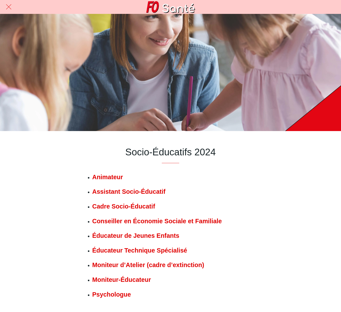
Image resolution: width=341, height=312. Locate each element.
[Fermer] (8, 7)
